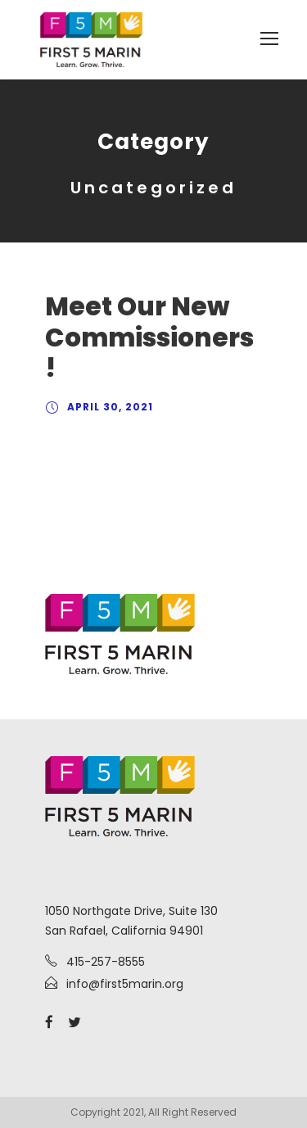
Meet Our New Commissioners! (149, 336)
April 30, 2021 (110, 407)
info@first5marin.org (124, 984)
